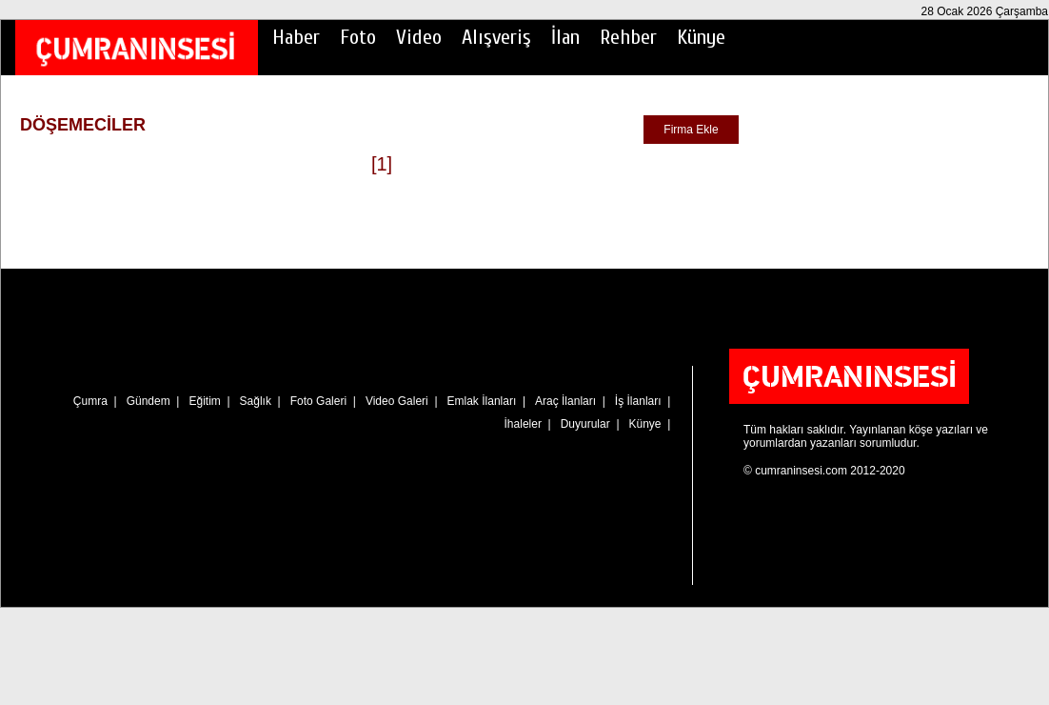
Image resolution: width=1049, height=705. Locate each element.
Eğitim (204, 401)
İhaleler (523, 424)
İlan (565, 37)
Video (419, 37)
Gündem (148, 401)
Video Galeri (397, 401)
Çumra (90, 401)
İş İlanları (638, 401)
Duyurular (585, 424)
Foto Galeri (318, 401)
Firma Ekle (690, 129)
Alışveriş (496, 37)
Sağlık (255, 401)
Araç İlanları (565, 401)
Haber (296, 37)
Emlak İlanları (482, 401)
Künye (701, 37)
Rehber (628, 37)
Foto (358, 37)
